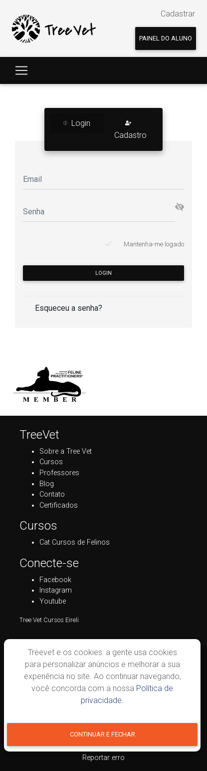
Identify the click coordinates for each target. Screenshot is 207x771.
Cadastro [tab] (130, 129)
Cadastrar (178, 13)
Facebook (55, 580)
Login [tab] (76, 123)
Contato (52, 494)
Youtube (52, 601)
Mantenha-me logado (154, 244)
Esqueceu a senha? (68, 308)
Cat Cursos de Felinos (74, 542)
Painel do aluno (165, 38)
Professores (59, 473)
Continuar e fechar (102, 734)
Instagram (55, 590)
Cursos (51, 462)
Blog (46, 484)
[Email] (103, 179)
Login (103, 273)
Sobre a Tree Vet (65, 451)
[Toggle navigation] (21, 70)
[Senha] (99, 211)
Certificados (58, 505)
